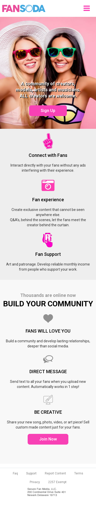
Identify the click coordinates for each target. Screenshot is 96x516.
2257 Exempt (57, 482)
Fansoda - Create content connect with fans (24, 8)
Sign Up (48, 110)
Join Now (48, 439)
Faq (15, 473)
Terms (78, 473)
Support (31, 473)
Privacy (35, 482)
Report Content (55, 473)
